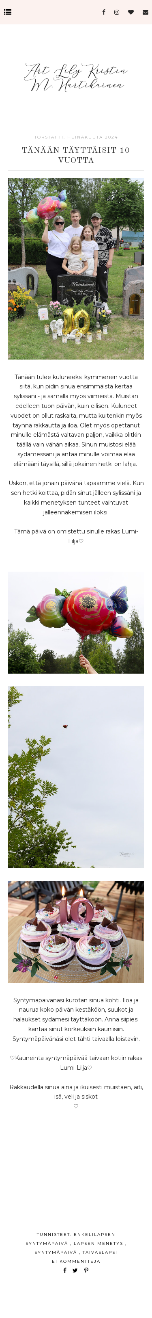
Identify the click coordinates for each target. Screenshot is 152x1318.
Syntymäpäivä (56, 1252)
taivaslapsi (100, 1252)
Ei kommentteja (76, 1261)
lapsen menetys (99, 1243)
